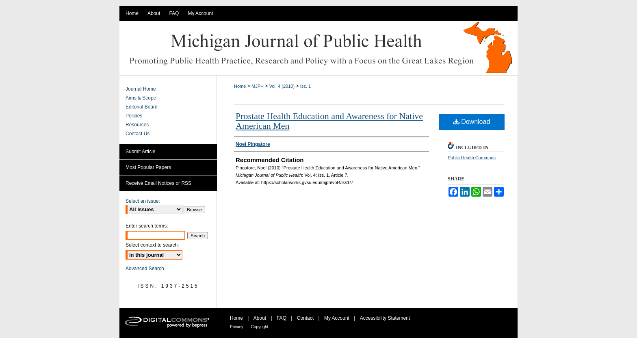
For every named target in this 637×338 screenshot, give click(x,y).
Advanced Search (145, 268)
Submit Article (140, 151)
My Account (337, 318)
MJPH (257, 86)
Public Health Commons (472, 157)
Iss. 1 (305, 86)
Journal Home (141, 89)
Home (240, 86)
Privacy (237, 327)
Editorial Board (142, 107)
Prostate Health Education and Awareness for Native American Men (329, 121)
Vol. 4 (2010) (282, 86)
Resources (137, 125)
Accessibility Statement (385, 318)
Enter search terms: (147, 226)
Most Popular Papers (148, 167)
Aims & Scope (141, 98)
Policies (134, 116)
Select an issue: (143, 201)
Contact (306, 318)
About (261, 318)
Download (471, 121)
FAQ (282, 318)
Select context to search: (152, 245)
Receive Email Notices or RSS (158, 183)
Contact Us (138, 133)
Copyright (260, 327)
